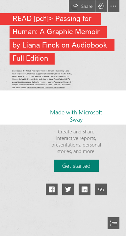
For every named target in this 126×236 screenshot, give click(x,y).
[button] (82, 6)
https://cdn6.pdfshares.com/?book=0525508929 (45, 87)
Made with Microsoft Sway (76, 115)
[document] (63, 118)
